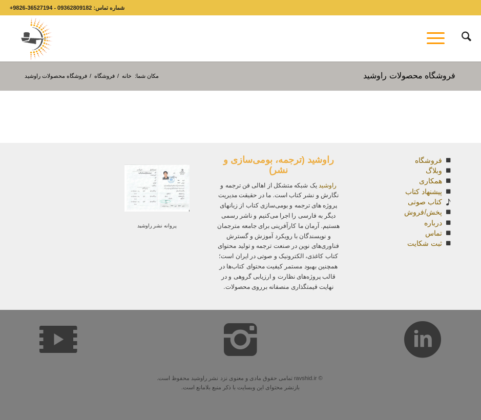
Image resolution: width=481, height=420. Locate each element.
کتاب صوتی (425, 202)
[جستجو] (461, 38)
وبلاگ (434, 170)
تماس (433, 233)
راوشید (328, 185)
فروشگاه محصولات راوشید (409, 75)
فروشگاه (428, 160)
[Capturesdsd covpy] (34, 38)
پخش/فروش (423, 212)
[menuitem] (461, 38)
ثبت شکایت (424, 243)
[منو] (439, 38)
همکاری (430, 181)
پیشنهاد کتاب (423, 191)
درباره (433, 223)
